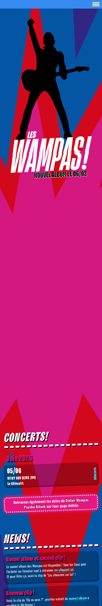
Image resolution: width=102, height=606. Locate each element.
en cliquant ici (64, 569)
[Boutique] (51, 152)
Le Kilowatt (52, 476)
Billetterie (95, 473)
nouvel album (78, 598)
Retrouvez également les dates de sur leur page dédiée (51, 503)
